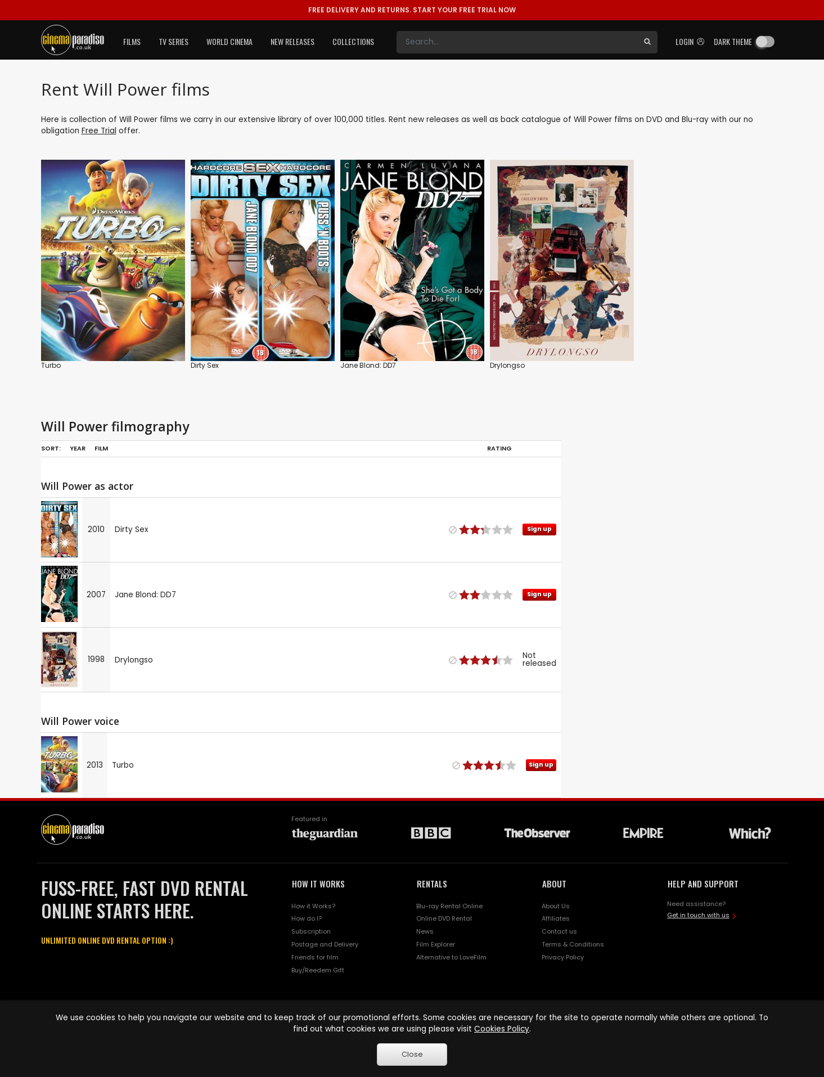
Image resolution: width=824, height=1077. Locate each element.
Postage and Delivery (324, 944)
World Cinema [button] (229, 41)
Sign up (539, 529)
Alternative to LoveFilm (451, 957)
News (425, 931)
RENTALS (432, 883)
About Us (556, 906)
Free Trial (99, 130)
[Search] (517, 42)
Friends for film (315, 957)
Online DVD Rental (444, 918)
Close (412, 1054)
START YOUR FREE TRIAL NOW (412, 10)
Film (101, 448)
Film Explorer (435, 944)
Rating (499, 448)
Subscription (311, 931)
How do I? (306, 918)
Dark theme (733, 41)
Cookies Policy (501, 1029)
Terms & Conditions (573, 944)
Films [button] (132, 41)
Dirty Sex (205, 365)
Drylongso (507, 365)
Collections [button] (353, 41)
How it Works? (313, 906)
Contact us (559, 931)
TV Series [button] (173, 41)
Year (77, 448)
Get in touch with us (698, 915)
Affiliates (556, 918)
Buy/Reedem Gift (317, 970)
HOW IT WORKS (318, 883)
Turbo (51, 365)
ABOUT (554, 883)
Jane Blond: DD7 (368, 365)
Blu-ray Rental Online (449, 906)
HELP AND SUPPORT (703, 883)
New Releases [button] (292, 41)
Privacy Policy (563, 957)
